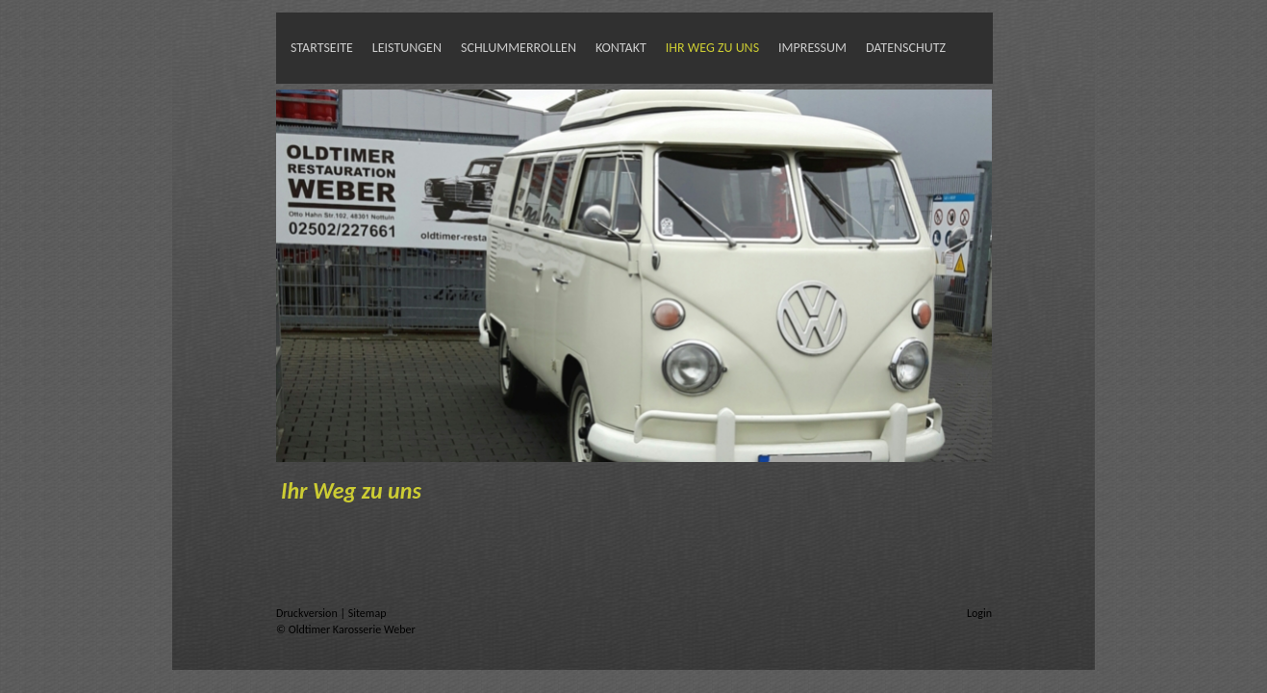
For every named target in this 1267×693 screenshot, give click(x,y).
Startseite (322, 47)
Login (979, 613)
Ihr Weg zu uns (712, 47)
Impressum (812, 47)
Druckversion (308, 613)
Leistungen (407, 47)
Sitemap (367, 613)
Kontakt (620, 47)
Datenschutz (906, 47)
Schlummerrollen (518, 47)
